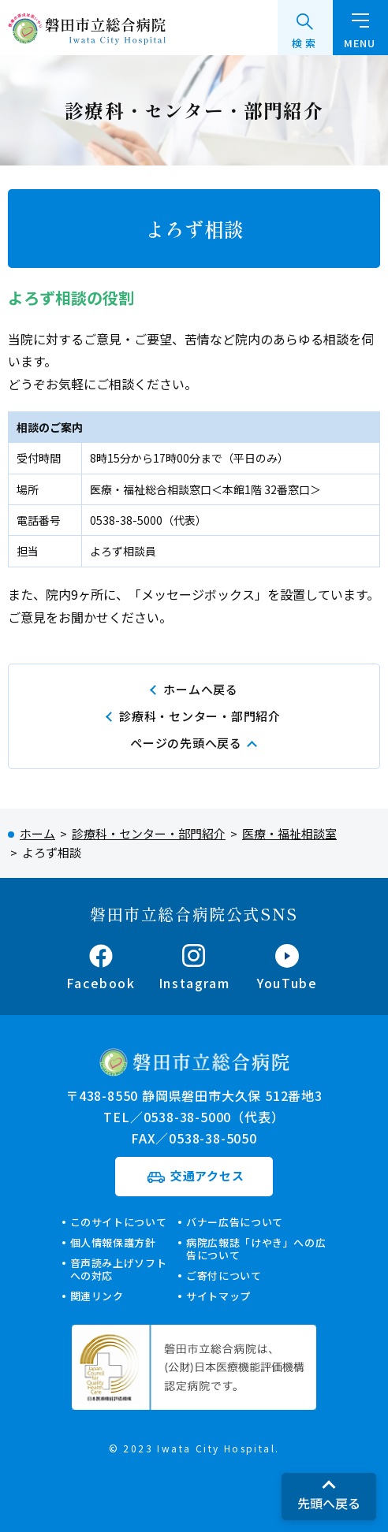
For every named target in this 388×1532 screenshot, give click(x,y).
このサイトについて (118, 1221)
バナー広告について (234, 1221)
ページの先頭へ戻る (186, 742)
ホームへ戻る (200, 689)
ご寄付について (224, 1275)
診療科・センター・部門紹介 (200, 716)
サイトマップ (218, 1295)
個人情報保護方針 (113, 1242)
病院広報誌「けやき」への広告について (256, 1248)
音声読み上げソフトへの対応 (118, 1269)
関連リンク (97, 1295)
